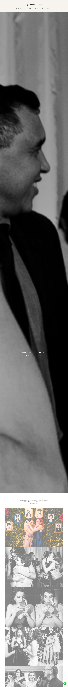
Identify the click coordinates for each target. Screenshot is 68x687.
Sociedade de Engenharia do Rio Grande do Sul (38, 500)
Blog (36, 8)
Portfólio (19, 8)
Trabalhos (28, 8)
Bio (43, 8)
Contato (49, 8)
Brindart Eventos (40, 501)
